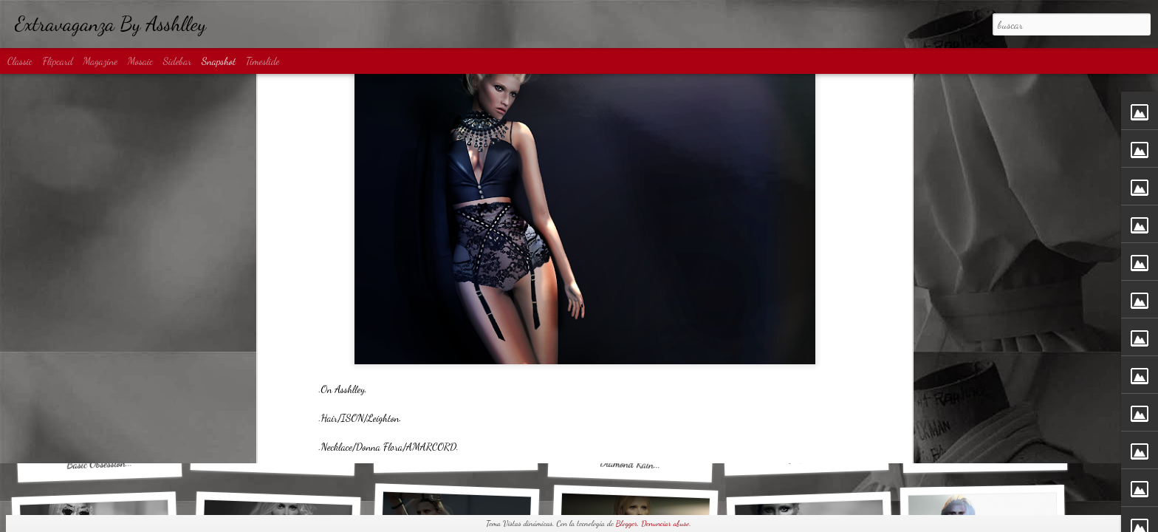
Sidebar (177, 61)
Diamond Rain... (630, 464)
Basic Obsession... (99, 463)
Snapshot (219, 61)
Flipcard (58, 61)
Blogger (626, 523)
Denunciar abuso (665, 523)
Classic (19, 61)
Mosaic (140, 61)
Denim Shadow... (272, 456)
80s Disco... (984, 455)
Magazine (100, 61)
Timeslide (263, 61)
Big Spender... (806, 457)
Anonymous (642, 228)
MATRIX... (456, 455)
